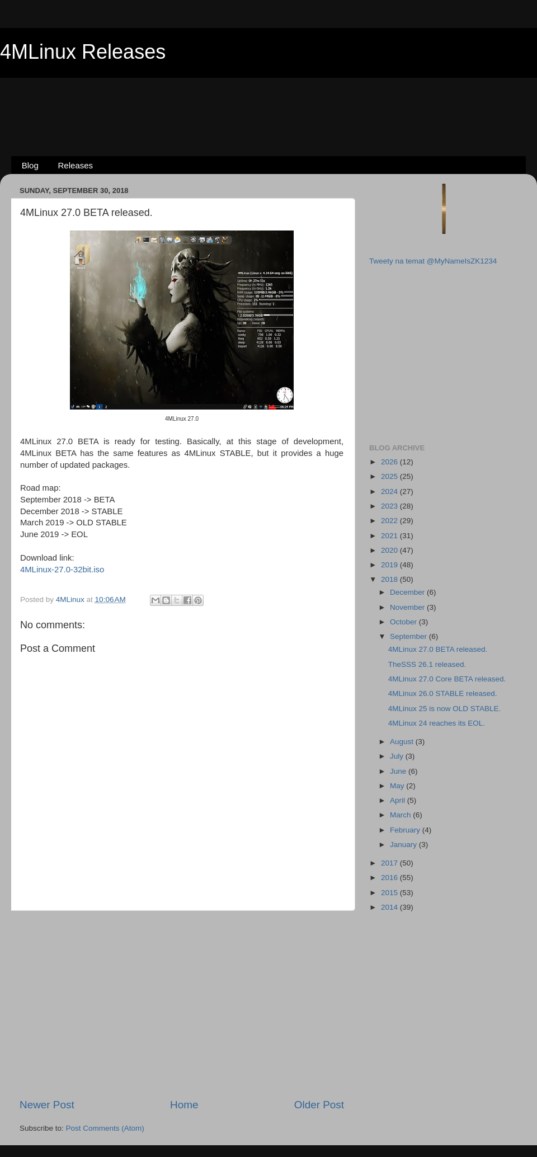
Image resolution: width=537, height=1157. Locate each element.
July (398, 756)
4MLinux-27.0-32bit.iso (62, 569)
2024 (390, 491)
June (399, 771)
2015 (390, 892)
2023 (390, 506)
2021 (390, 536)
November (408, 607)
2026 (390, 462)
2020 (390, 550)
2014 (390, 907)
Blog (30, 165)
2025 (390, 476)
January (404, 844)
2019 (390, 565)
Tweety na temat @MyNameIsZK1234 (433, 261)
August (403, 741)
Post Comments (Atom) (105, 1128)
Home (184, 1105)
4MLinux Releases (83, 51)
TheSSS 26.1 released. (427, 664)
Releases (75, 165)
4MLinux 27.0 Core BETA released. (447, 679)
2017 (390, 863)
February (406, 830)
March (401, 815)
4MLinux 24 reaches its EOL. (436, 723)
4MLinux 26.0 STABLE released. (442, 693)
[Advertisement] (268, 98)
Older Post (319, 1105)
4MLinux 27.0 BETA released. (438, 649)
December (408, 592)
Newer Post (47, 1105)
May (398, 786)
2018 (390, 579)
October (404, 622)
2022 (390, 520)
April (398, 800)
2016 (390, 877)
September (409, 636)
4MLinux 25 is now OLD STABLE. (444, 708)
